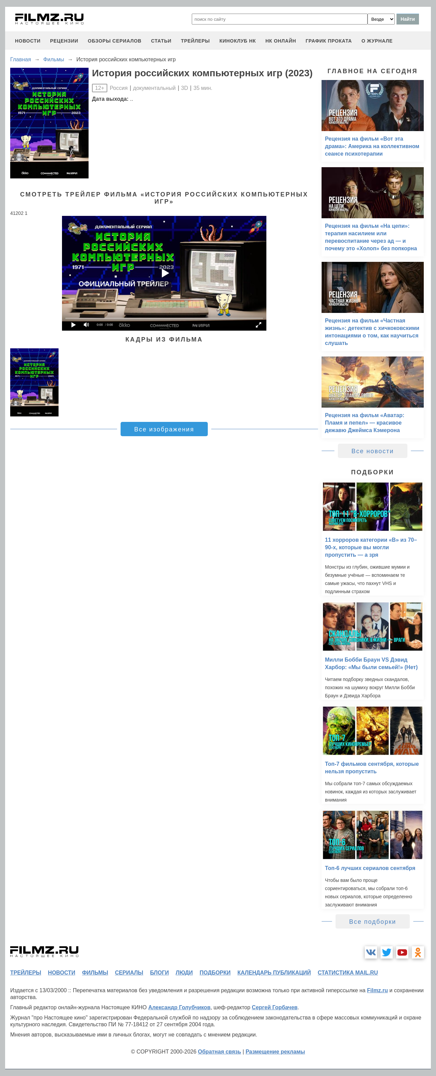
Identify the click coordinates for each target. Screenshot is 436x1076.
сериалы (129, 973)
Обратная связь (219, 1052)
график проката (329, 41)
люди (184, 973)
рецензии (64, 41)
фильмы (95, 973)
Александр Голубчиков (179, 1007)
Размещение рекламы (275, 1052)
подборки (215, 973)
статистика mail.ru (348, 973)
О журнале (377, 41)
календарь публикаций (274, 973)
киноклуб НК (237, 41)
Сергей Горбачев (274, 1007)
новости (28, 41)
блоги (159, 973)
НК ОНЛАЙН (280, 41)
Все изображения (164, 429)
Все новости (373, 451)
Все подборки (372, 921)
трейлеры (195, 41)
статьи (161, 41)
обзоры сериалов (115, 41)
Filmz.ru (377, 990)
